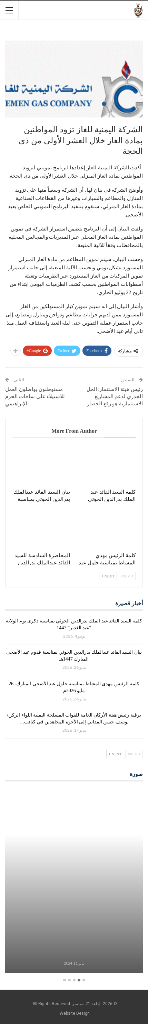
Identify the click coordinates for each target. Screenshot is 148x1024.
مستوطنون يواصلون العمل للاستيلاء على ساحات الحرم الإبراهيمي (35, 396)
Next (108, 576)
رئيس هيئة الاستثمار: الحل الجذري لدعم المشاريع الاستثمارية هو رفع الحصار (115, 396)
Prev (126, 576)
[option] (74, 882)
